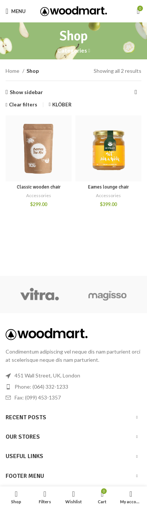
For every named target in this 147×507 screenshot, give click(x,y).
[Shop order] (135, 92)
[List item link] (73, 387)
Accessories (38, 195)
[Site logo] (73, 10)
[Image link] (47, 333)
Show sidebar (26, 92)
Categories (72, 50)
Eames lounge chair (108, 187)
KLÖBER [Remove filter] (62, 105)
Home (13, 71)
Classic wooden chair (38, 187)
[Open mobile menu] (15, 11)
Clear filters (23, 104)
